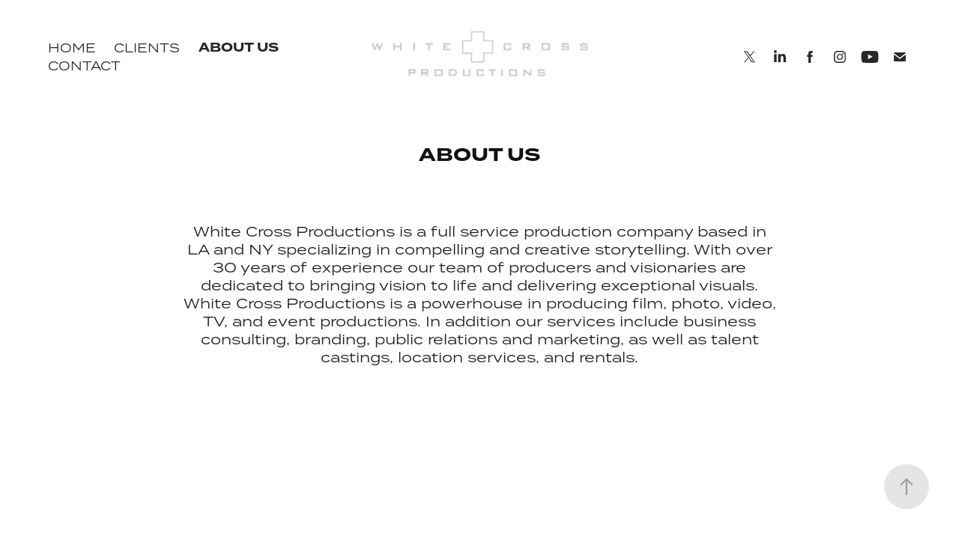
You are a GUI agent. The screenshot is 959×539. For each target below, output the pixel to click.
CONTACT (84, 66)
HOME (72, 48)
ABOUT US (239, 47)
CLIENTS (147, 48)
